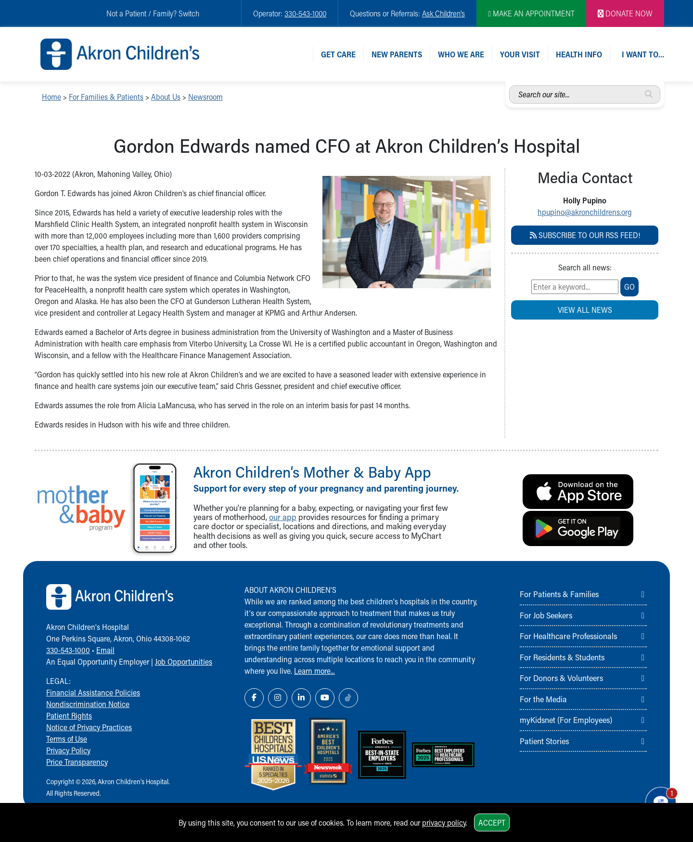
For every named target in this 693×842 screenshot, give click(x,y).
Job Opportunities (183, 661)
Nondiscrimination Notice (87, 704)
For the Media (543, 699)
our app (282, 516)
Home (51, 97)
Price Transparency (77, 762)
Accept (491, 822)
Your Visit (520, 54)
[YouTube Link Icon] (324, 698)
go (629, 286)
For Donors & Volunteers (561, 677)
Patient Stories (544, 740)
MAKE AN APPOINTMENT (531, 13)
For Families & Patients (106, 97)
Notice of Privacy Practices (89, 727)
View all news (585, 310)
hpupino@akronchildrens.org (585, 212)
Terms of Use (66, 739)
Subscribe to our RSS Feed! (585, 235)
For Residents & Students (562, 657)
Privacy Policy (68, 750)
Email (105, 650)
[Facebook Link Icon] (254, 698)
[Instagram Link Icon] (277, 698)
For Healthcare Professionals (568, 635)
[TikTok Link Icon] (348, 698)
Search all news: (585, 267)
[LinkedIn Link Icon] (301, 698)
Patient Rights (69, 715)
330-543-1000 (305, 13)
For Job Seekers (546, 615)
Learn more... (314, 671)
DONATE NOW (625, 13)
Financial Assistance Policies (93, 692)
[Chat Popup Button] (658, 799)
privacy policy (444, 822)
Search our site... (509, 85)
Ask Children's (443, 13)
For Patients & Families (559, 593)
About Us (165, 97)
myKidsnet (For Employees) (566, 719)
